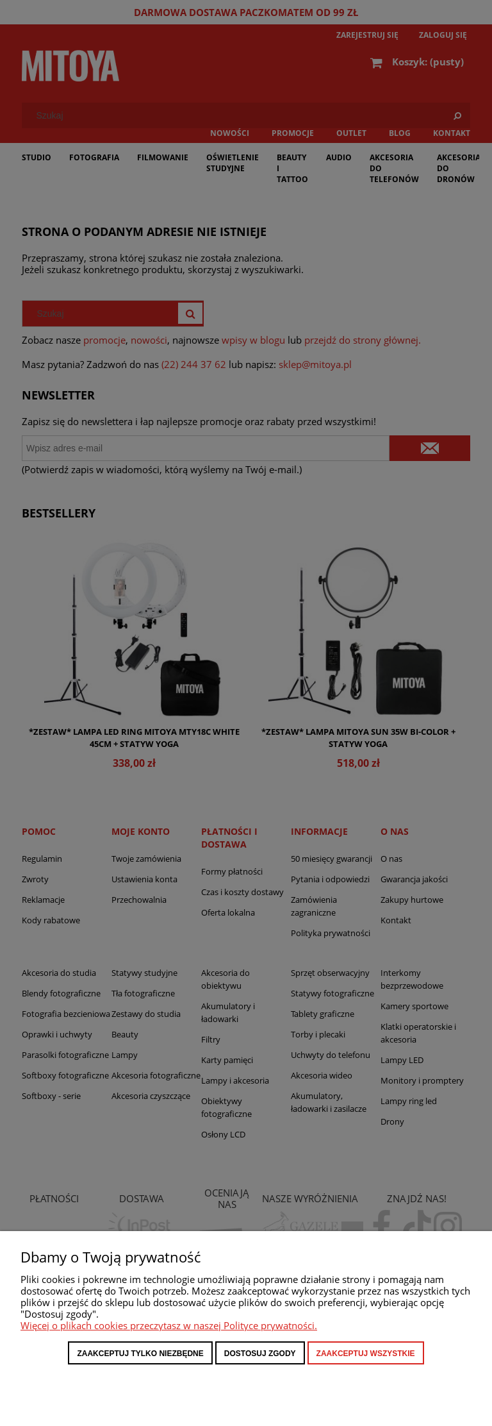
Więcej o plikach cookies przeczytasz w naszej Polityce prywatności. (168, 1325)
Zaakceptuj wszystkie (365, 1353)
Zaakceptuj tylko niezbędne (140, 1353)
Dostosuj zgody (260, 1353)
